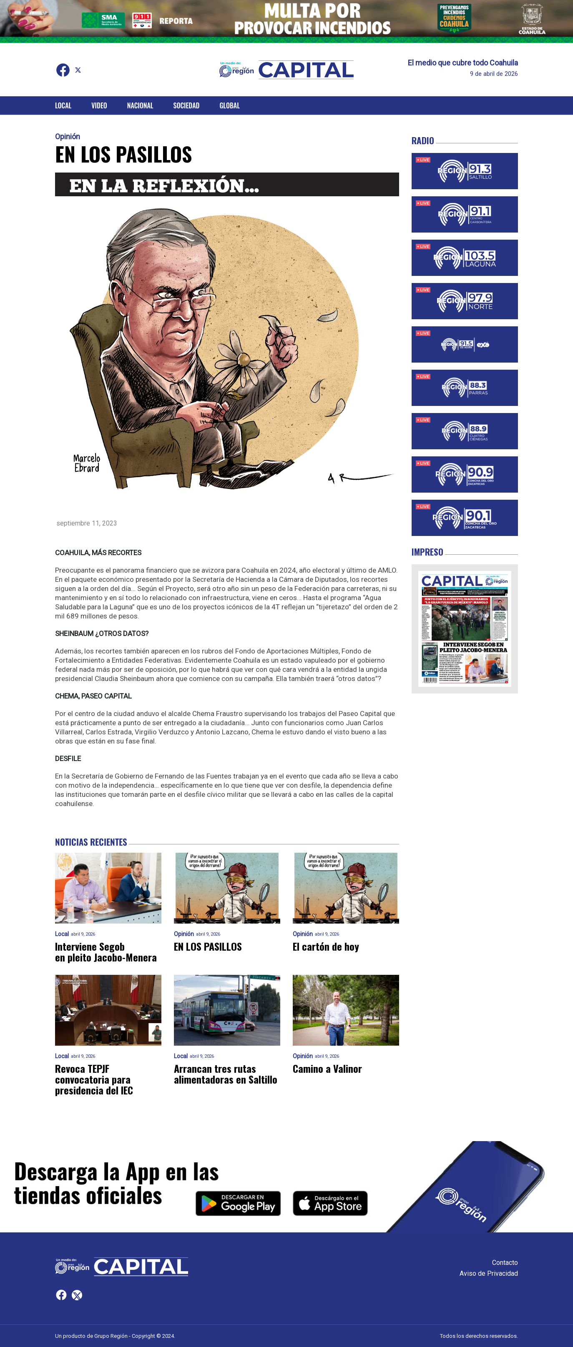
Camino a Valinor (327, 1068)
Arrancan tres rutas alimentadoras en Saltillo (225, 1073)
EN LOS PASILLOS (208, 946)
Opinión (67, 137)
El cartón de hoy (326, 946)
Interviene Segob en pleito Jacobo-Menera (106, 951)
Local (63, 105)
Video (99, 105)
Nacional (140, 105)
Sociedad (186, 105)
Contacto (505, 1263)
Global (229, 105)
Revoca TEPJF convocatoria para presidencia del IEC (94, 1079)
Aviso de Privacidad (489, 1273)
